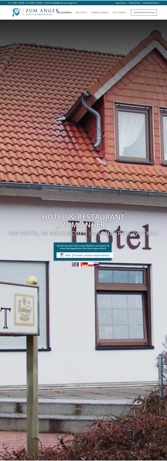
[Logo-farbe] (35, 12)
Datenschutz (134, 3)
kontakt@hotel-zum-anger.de (63, 3)
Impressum (121, 3)
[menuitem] (120, 3)
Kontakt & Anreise (151, 3)
